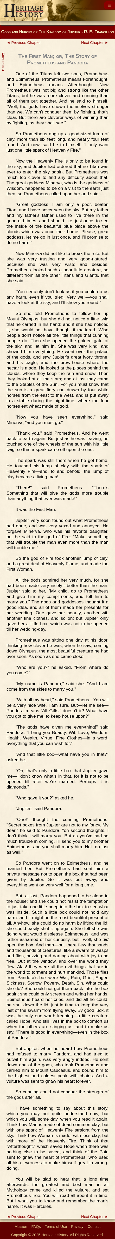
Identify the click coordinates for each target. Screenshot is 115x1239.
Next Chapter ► (94, 43)
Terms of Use (56, 1226)
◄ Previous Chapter (24, 43)
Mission (21, 1226)
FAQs (36, 1226)
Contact (94, 1226)
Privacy (77, 1226)
